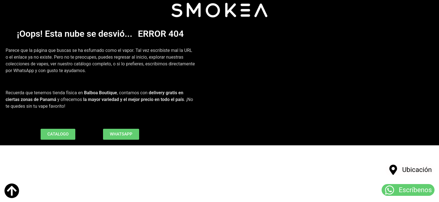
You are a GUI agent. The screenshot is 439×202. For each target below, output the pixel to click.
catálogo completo (92, 63)
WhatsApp (23, 70)
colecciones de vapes (27, 63)
